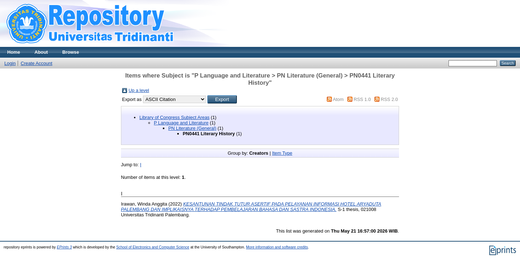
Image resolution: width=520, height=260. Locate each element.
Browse (70, 52)
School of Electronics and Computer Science (153, 247)
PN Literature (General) (192, 128)
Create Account (36, 63)
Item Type (282, 153)
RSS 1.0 (362, 99)
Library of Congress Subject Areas (174, 117)
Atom (338, 99)
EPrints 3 (64, 247)
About (41, 52)
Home (13, 52)
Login (10, 63)
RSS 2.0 (389, 99)
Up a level (139, 90)
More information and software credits (277, 247)
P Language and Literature (181, 122)
